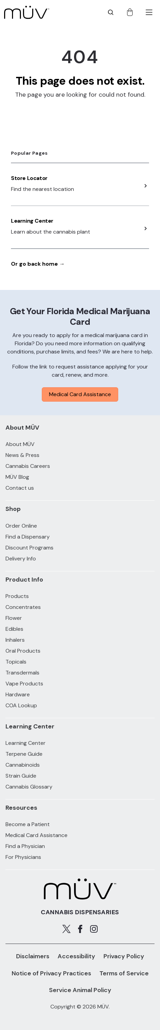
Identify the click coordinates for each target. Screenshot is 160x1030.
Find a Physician (25, 846)
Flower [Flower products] (13, 618)
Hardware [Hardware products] (17, 694)
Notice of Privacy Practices (51, 973)
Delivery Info (20, 558)
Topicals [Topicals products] (15, 661)
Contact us (19, 487)
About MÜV (20, 444)
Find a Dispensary (27, 536)
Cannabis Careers (27, 466)
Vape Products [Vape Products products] (24, 683)
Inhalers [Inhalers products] (15, 639)
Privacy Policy (123, 956)
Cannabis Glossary (28, 786)
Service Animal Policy (80, 990)
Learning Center (32, 220)
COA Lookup (21, 705)
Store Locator (29, 178)
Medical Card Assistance (80, 394)
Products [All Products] (17, 596)
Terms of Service (124, 973)
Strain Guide (20, 775)
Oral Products (22, 650)
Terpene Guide (23, 753)
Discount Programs (29, 547)
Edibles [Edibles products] (14, 628)
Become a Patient (27, 824)
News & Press (22, 455)
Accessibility (76, 956)
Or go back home (38, 263)
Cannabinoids (22, 764)
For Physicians (23, 857)
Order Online (21, 525)
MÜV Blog (17, 477)
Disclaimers (32, 956)
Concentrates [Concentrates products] (23, 607)
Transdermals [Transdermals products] (22, 672)
